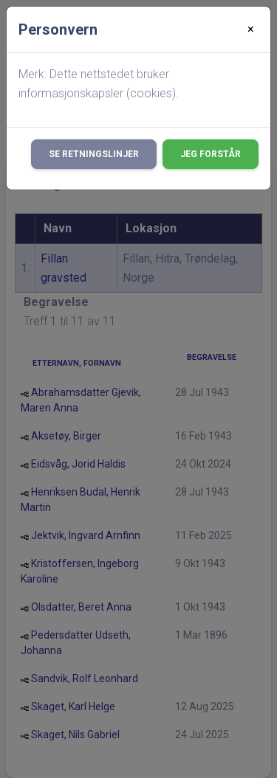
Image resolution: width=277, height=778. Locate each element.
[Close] (251, 29)
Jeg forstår (210, 154)
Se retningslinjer (94, 154)
